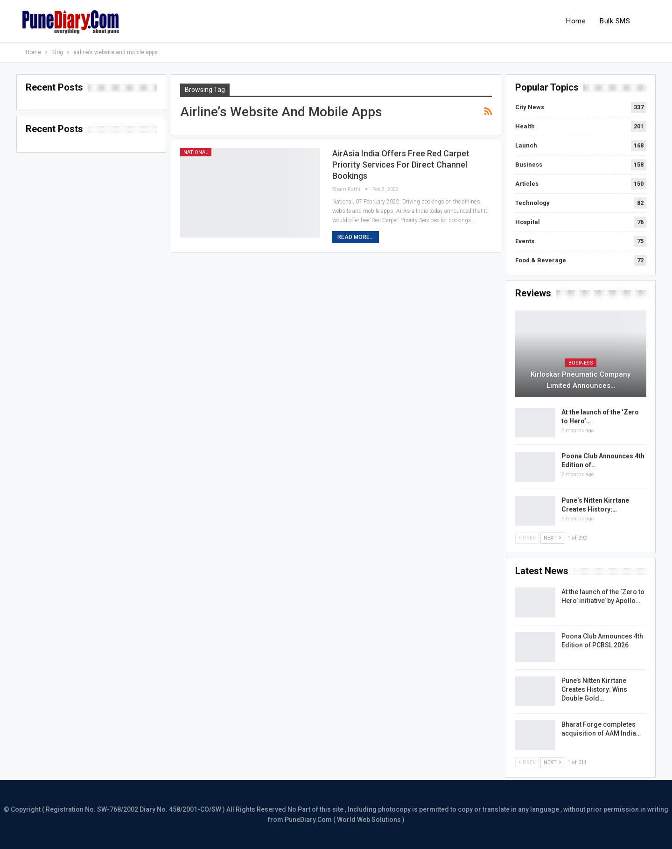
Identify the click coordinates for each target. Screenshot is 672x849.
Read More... (355, 237)
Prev (527, 538)
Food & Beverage (540, 260)
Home (576, 21)
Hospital (527, 221)
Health (525, 126)
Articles (527, 183)
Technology (532, 202)
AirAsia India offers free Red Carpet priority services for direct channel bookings (400, 164)
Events (524, 241)
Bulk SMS (615, 21)
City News (529, 107)
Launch (526, 145)
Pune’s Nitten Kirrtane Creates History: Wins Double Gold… (594, 689)
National (195, 152)
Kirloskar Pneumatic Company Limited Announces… (580, 380)
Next (552, 538)
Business (528, 164)
